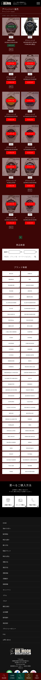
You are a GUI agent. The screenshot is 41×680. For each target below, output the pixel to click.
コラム (5, 595)
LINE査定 (12, 678)
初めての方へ (7, 528)
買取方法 (5, 562)
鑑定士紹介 (6, 606)
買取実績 (5, 573)
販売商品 (5, 534)
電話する (20, 678)
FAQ (4, 634)
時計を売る (6, 556)
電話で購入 (32, 501)
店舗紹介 (5, 578)
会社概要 (5, 612)
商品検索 (4, 678)
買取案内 (28, 678)
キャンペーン (7, 590)
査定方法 (5, 567)
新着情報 (5, 584)
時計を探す (6, 540)
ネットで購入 (20, 501)
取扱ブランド (7, 551)
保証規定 (5, 623)
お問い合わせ (7, 640)
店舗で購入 (8, 501)
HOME (5, 523)
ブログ (5, 601)
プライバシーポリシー (9, 628)
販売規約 (5, 617)
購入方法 (5, 545)
